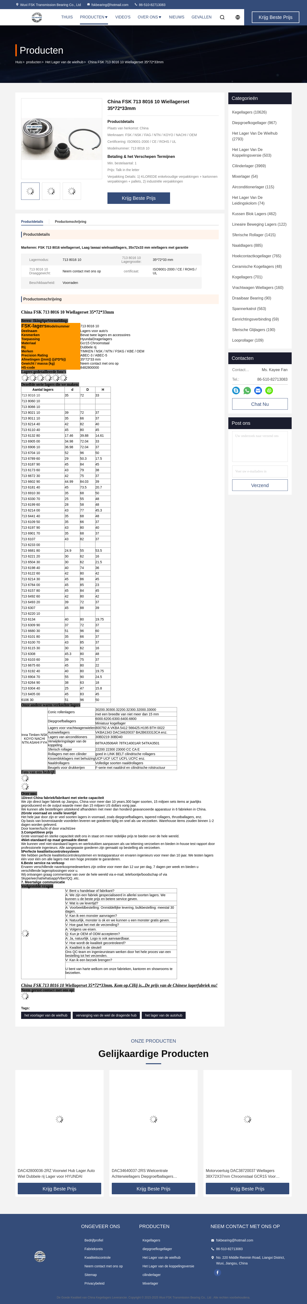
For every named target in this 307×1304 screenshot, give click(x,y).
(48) (257, 266)
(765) (256, 256)
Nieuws (176, 17)
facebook (217, 1272)
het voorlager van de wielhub (45, 1015)
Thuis (67, 17)
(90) (251, 298)
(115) (253, 187)
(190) (253, 330)
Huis (18, 62)
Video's (123, 17)
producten (33, 62)
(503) (252, 152)
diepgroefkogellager (157, 1249)
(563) (249, 309)
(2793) (254, 136)
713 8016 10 (30, 395)
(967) (254, 123)
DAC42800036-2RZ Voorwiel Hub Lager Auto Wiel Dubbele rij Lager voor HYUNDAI (56, 1173)
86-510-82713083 (149, 5)
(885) (247, 245)
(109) (248, 340)
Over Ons (150, 17)
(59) (255, 319)
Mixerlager (150, 1283)
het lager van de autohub (163, 1015)
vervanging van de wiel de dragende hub (106, 1015)
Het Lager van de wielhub (64, 62)
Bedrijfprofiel (93, 1240)
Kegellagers (151, 1240)
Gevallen (202, 17)
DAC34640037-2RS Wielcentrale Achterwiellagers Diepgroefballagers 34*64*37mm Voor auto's (142, 1174)
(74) (248, 200)
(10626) (249, 112)
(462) (254, 214)
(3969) (249, 166)
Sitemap (90, 1275)
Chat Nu (260, 404)
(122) (259, 224)
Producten (94, 17)
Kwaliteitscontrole (97, 1257)
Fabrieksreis (93, 1249)
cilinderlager (151, 1275)
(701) (247, 277)
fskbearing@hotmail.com (107, 5)
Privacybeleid (94, 1283)
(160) (257, 288)
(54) (245, 176)
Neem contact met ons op (103, 1266)
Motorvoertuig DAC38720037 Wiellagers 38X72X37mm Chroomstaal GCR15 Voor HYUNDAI (241, 1174)
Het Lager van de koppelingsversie (168, 1266)
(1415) (254, 235)
